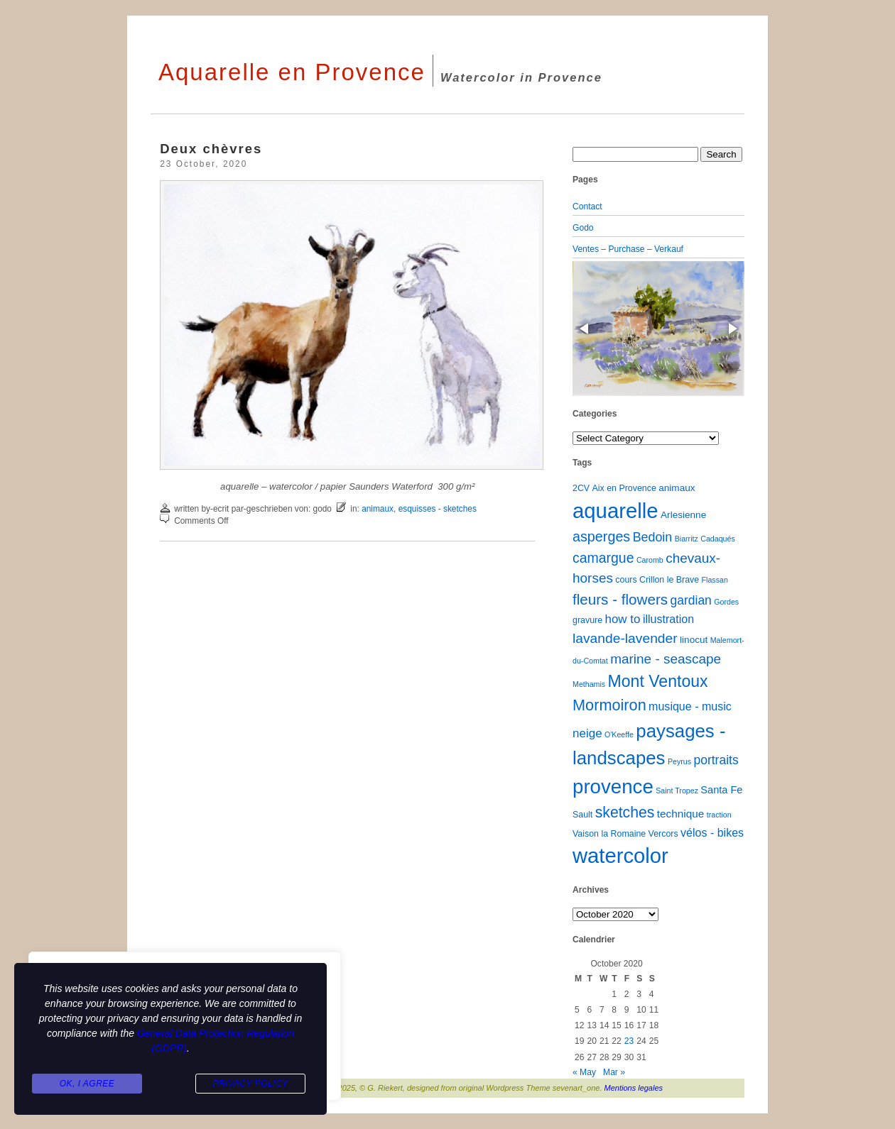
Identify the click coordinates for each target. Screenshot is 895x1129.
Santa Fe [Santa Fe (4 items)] (721, 789)
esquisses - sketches (437, 509)
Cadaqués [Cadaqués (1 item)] (717, 538)
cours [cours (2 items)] (625, 580)
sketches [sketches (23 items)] (625, 812)
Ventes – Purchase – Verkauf (628, 249)
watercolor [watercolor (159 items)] (620, 855)
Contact (587, 206)
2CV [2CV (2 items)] (581, 488)
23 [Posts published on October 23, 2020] (629, 1041)
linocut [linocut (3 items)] (693, 639)
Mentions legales (633, 1088)
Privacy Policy (250, 1084)
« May (584, 1072)
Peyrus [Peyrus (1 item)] (679, 761)
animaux (378, 509)
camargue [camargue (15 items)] (603, 558)
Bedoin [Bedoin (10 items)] (653, 537)
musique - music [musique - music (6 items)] (690, 706)
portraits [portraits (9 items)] (715, 760)
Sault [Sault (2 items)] (582, 815)
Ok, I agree (87, 1084)
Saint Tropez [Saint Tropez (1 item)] (677, 790)
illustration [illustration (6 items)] (668, 618)
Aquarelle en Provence (291, 72)
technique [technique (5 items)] (681, 814)
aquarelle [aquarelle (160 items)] (615, 510)
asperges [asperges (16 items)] (601, 536)
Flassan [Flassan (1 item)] (715, 579)
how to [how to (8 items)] (622, 619)
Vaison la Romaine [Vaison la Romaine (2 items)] (609, 834)
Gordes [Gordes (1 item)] (726, 601)
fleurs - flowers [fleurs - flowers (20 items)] (620, 599)
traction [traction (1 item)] (719, 814)
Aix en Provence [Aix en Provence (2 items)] (624, 488)
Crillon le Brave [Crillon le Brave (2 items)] (669, 580)
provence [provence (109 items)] (613, 787)
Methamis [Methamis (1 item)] (589, 684)
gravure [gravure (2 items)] (587, 620)
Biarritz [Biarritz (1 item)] (686, 538)
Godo (583, 228)
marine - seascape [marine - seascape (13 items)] (665, 658)
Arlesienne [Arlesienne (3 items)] (683, 515)
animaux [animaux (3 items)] (676, 488)
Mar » (614, 1072)
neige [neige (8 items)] (587, 733)
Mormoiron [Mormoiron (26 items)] (609, 705)
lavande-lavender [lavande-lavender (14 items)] (625, 638)
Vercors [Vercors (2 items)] (663, 834)
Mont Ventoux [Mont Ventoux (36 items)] (658, 681)
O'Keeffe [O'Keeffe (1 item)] (619, 734)
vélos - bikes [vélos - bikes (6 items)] (712, 832)
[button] (585, 328)
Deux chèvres (211, 148)
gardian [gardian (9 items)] (690, 600)
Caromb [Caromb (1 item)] (649, 560)
